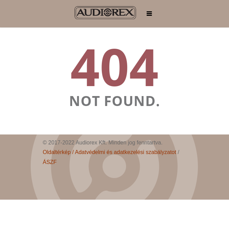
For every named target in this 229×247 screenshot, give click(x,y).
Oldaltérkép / (59, 152)
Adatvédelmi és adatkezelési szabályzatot (125, 152)
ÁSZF (50, 162)
